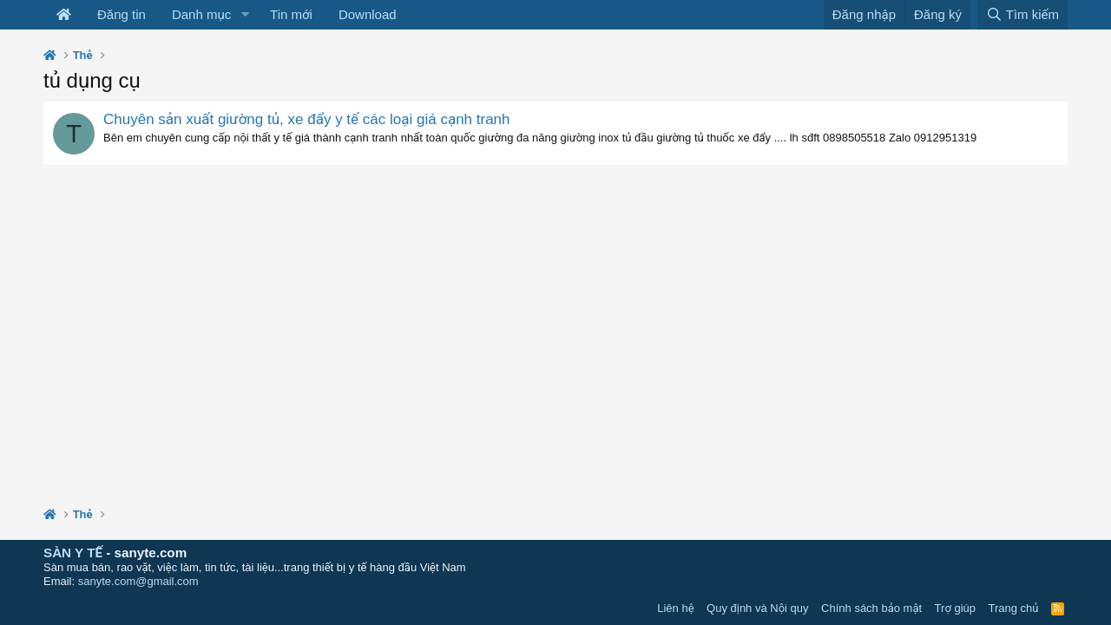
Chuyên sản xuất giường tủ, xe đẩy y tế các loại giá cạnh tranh (306, 119)
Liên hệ (675, 608)
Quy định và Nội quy (758, 608)
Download (368, 14)
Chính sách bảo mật (871, 608)
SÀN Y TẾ (72, 552)
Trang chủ (1014, 608)
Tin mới (291, 14)
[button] (245, 15)
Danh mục (201, 14)
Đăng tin (121, 14)
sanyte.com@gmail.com (138, 581)
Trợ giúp (955, 608)
